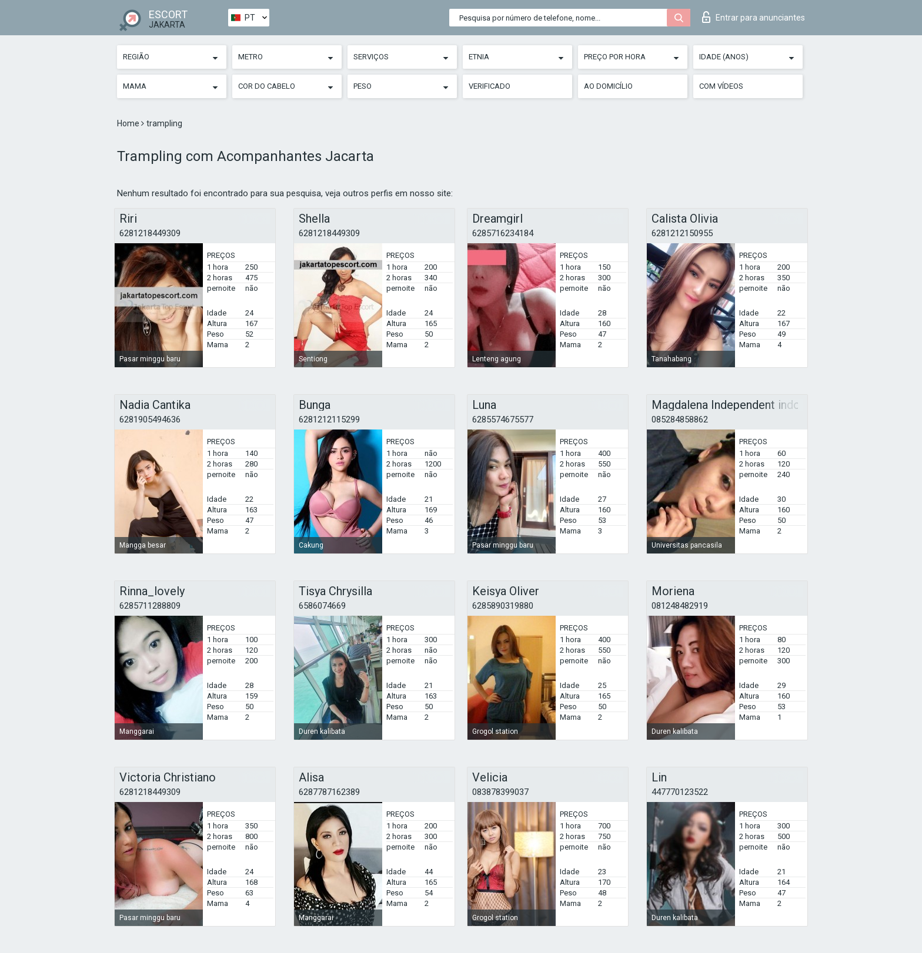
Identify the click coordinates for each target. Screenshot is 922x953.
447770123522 (680, 792)
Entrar (753, 17)
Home (129, 123)
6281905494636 (150, 419)
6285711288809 (150, 605)
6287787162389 (329, 792)
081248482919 (680, 605)
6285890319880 (502, 605)
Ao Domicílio (608, 86)
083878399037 (500, 792)
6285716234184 (502, 233)
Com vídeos (721, 86)
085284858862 (680, 419)
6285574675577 (502, 419)
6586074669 (322, 605)
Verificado (489, 86)
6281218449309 (150, 233)
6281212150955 (682, 233)
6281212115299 (329, 419)
